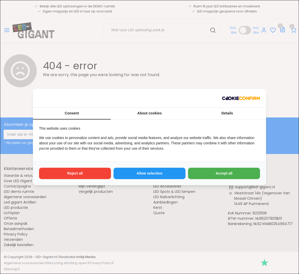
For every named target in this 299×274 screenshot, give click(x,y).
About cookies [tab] (149, 113)
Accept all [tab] (224, 173)
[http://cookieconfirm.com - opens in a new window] (241, 98)
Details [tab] (227, 113)
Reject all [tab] (75, 173)
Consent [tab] (72, 113)
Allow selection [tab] (149, 173)
